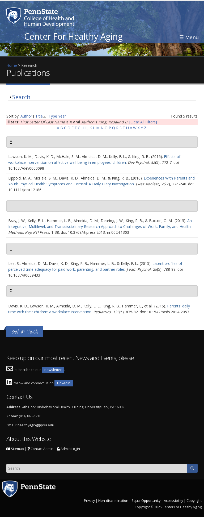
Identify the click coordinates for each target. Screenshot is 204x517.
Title (39, 116)
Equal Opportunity (146, 500)
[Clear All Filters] (143, 121)
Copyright (194, 500)
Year (62, 116)
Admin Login (68, 449)
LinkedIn (63, 383)
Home (11, 65)
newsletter (53, 370)
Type (53, 116)
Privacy (89, 500)
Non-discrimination (113, 500)
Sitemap (15, 449)
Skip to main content (18, 2)
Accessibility (173, 500)
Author (26, 116)
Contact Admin (40, 449)
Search (21, 97)
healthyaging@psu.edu (36, 425)
